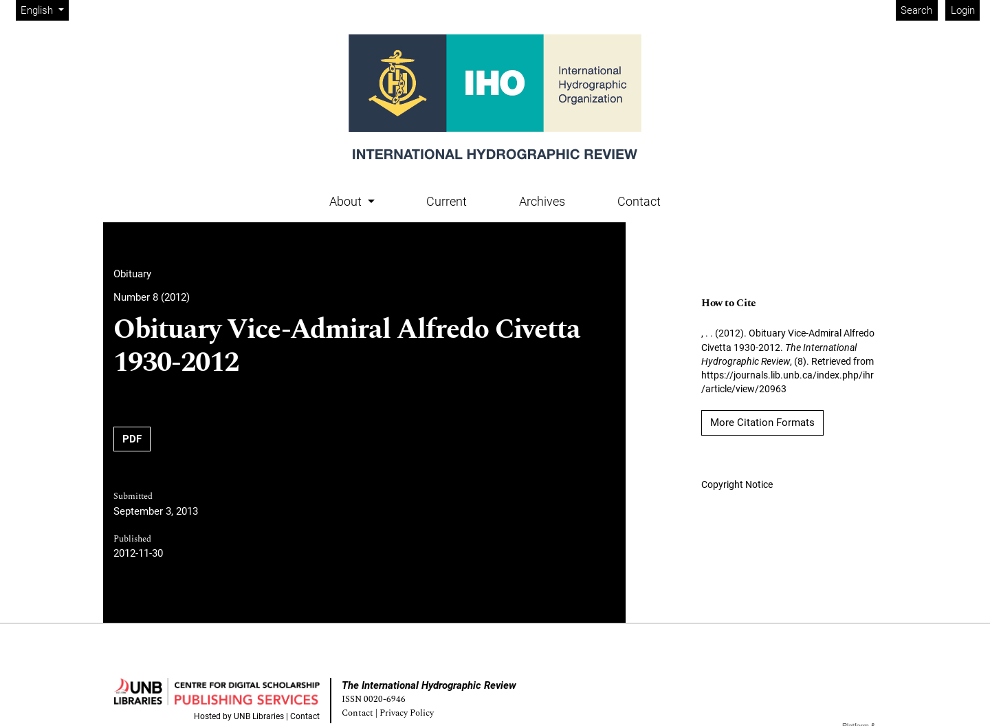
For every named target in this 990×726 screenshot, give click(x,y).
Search (916, 10)
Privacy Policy (407, 713)
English (44, 9)
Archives (542, 201)
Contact (639, 201)
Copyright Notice (737, 484)
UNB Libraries (259, 716)
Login (963, 10)
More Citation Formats (762, 422)
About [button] (346, 201)
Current (446, 201)
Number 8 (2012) (151, 297)
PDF (132, 439)
